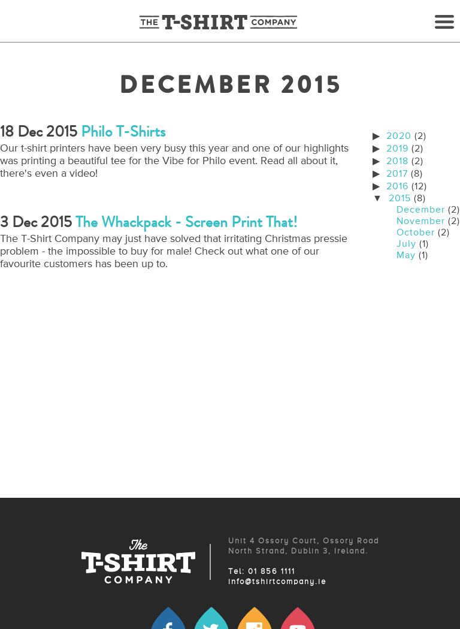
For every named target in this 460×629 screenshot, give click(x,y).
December (421, 210)
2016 (397, 187)
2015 (400, 199)
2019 (397, 149)
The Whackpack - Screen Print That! (186, 222)
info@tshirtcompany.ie (277, 582)
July (406, 244)
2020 (398, 136)
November (421, 221)
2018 (397, 162)
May (406, 256)
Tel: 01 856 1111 (261, 572)
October (416, 233)
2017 (397, 174)
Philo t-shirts (123, 131)
